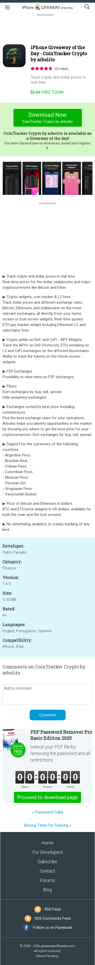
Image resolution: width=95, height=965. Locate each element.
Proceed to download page (47, 797)
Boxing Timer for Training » (47, 825)
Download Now (47, 118)
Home (48, 842)
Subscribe (47, 861)
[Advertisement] (47, 29)
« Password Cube (47, 812)
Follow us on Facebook (52, 927)
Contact (47, 871)
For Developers (47, 852)
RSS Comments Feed (52, 918)
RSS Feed (53, 909)
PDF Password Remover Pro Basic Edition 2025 (61, 735)
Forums (47, 880)
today (47, 92)
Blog (47, 889)
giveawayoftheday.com (58, 946)
